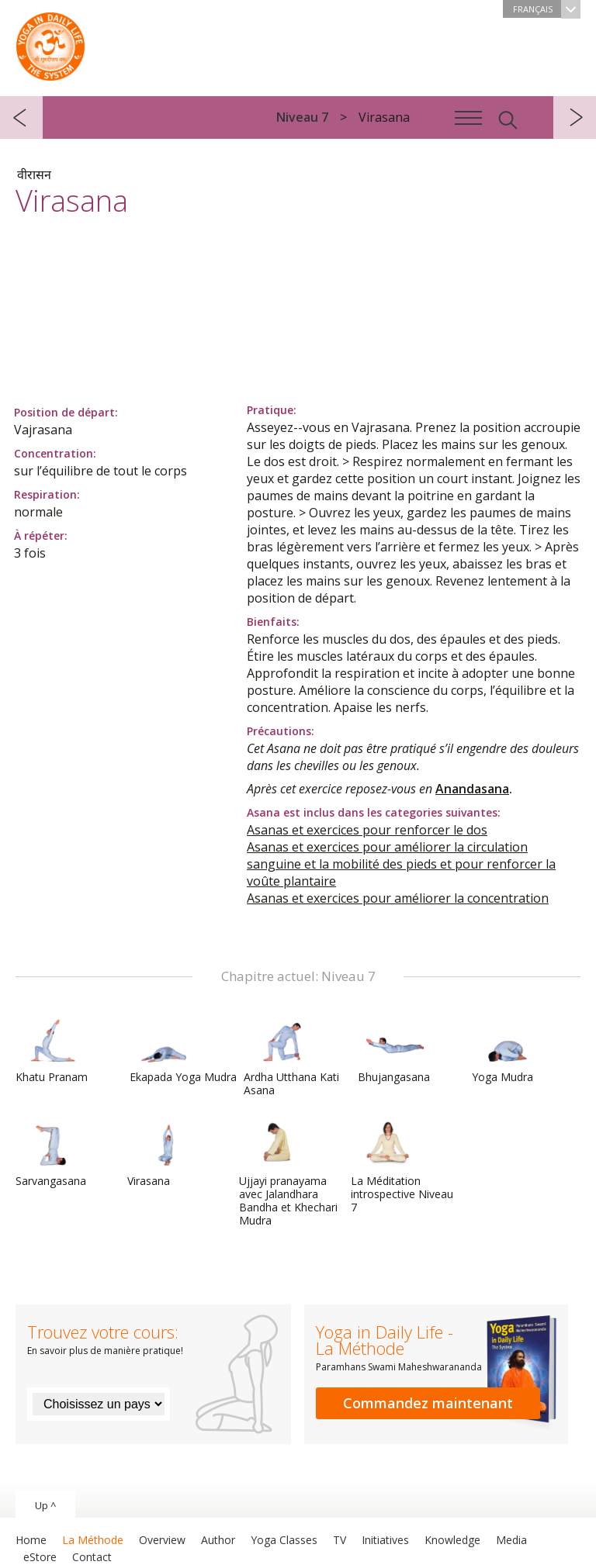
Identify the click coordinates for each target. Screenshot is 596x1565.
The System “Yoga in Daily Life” (50, 42)
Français (546, 9)
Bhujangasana (395, 1050)
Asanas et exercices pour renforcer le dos (367, 829)
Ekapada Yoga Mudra (183, 1050)
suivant (574, 117)
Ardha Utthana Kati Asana (291, 1056)
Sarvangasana (53, 1154)
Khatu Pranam (53, 1050)
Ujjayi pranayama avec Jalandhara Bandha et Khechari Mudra (288, 1174)
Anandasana (472, 788)
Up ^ (45, 1505)
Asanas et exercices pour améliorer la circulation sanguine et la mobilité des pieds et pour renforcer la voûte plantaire (401, 864)
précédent (21, 117)
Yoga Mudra (509, 1050)
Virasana (164, 1154)
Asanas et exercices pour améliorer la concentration (398, 898)
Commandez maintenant (428, 1403)
